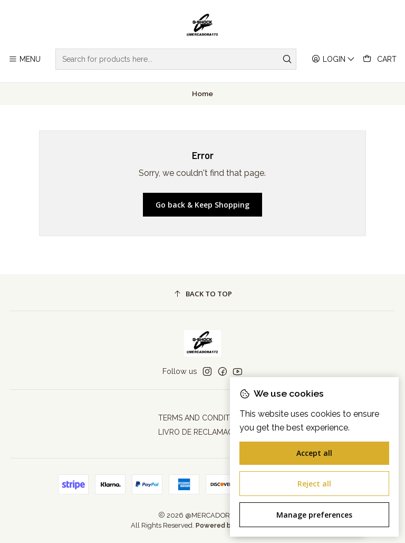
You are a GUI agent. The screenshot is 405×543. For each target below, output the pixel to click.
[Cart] (380, 59)
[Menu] (24, 59)
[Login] (333, 59)
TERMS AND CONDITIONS (202, 418)
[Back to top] (203, 294)
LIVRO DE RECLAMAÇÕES (202, 432)
